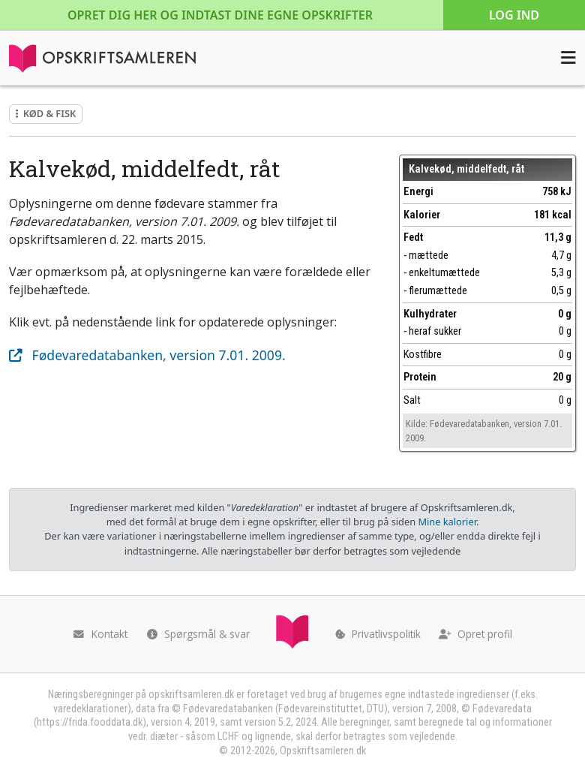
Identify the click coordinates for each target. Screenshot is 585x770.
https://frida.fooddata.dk (89, 722)
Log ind (514, 15)
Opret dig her (220, 15)
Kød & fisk (46, 113)
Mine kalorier (447, 521)
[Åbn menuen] (568, 58)
